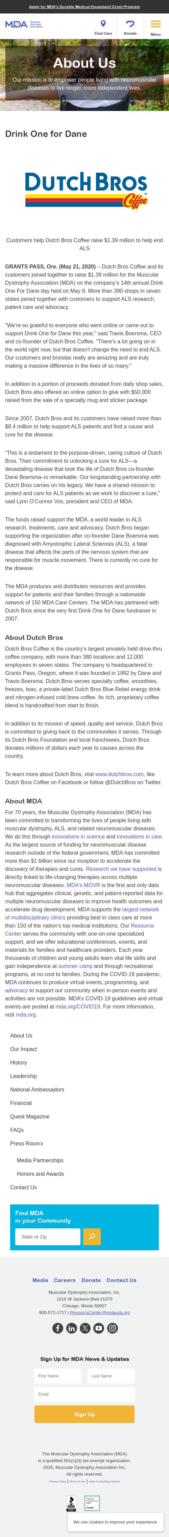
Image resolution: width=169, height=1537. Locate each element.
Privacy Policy (57, 1481)
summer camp (75, 966)
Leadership (23, 1076)
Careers (65, 1280)
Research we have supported (121, 869)
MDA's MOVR (83, 885)
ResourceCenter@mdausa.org (100, 1312)
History (18, 1062)
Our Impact (23, 1049)
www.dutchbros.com (119, 774)
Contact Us (23, 1187)
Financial (21, 1103)
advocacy (16, 990)
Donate (130, 25)
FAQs (17, 1130)
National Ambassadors (37, 1089)
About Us (21, 1035)
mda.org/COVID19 (77, 1006)
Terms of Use (78, 1481)
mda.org (26, 1015)
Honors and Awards (40, 1174)
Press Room (26, 1143)
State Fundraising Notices (104, 1481)
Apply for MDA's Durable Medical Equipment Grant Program (84, 6)
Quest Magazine (30, 1116)
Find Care (103, 25)
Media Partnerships (40, 1160)
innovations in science (78, 836)
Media (40, 1280)
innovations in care (139, 836)
